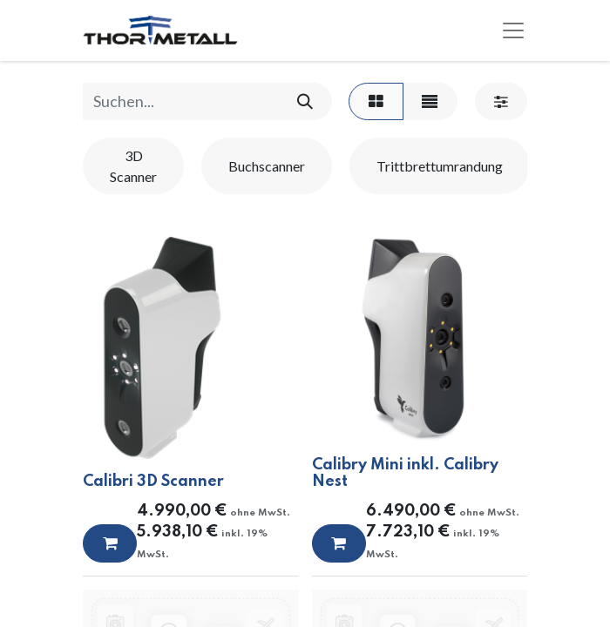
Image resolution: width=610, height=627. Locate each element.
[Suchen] (304, 101)
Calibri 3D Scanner (153, 481)
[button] (110, 543)
